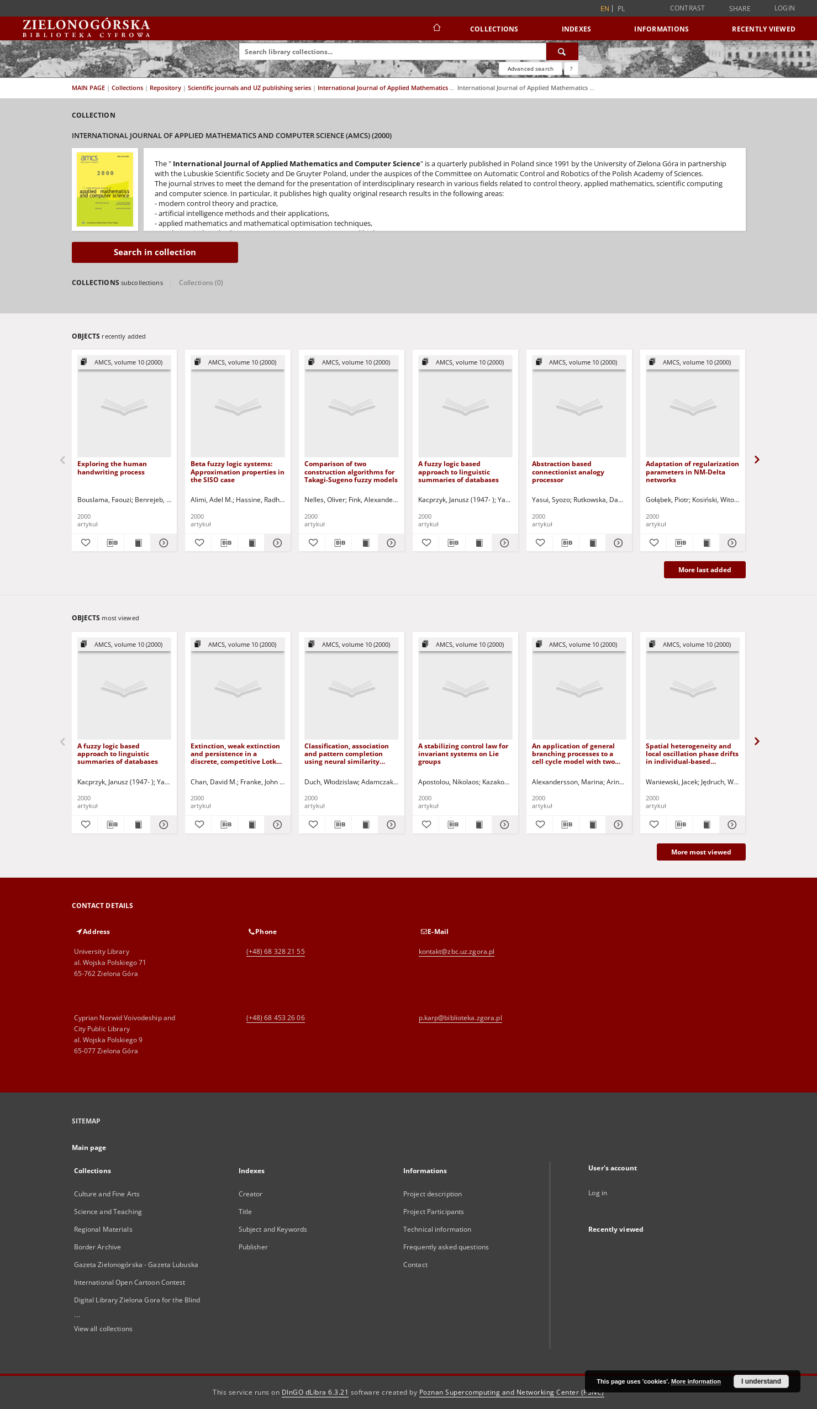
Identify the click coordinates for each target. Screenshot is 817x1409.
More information (696, 1381)
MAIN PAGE (88, 87)
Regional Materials (103, 1229)
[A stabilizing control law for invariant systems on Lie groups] (465, 689)
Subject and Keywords (273, 1229)
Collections (494, 29)
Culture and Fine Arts (107, 1194)
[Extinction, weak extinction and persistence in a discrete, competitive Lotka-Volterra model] (237, 689)
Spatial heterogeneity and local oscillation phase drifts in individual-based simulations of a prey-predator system (692, 753)
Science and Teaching (108, 1211)
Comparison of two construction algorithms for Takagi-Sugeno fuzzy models (351, 471)
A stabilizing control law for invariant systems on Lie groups (463, 753)
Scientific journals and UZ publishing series (250, 87)
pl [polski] (621, 8)
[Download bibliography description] (111, 543)
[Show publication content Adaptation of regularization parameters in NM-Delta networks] (706, 543)
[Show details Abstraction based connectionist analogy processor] (617, 543)
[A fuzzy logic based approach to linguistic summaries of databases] (465, 407)
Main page (89, 1147)
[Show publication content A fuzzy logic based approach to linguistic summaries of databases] (479, 543)
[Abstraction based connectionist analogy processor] (579, 407)
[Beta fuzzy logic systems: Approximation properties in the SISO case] (237, 407)
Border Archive (98, 1247)
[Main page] (436, 29)
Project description (432, 1194)
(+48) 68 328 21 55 (275, 951)
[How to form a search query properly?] (571, 68)
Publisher (253, 1247)
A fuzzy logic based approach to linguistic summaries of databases (458, 471)
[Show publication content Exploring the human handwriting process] (137, 543)
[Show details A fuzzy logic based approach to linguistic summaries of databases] (503, 543)
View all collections (103, 1328)
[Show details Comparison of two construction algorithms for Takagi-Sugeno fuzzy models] (390, 543)
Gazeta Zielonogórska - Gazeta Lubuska (136, 1264)
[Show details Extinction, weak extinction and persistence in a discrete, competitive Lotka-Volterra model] (276, 824)
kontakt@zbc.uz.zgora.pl (457, 951)
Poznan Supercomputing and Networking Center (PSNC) (511, 1392)
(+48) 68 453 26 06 (275, 1017)
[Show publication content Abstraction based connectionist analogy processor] (592, 543)
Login (784, 8)
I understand (761, 1381)
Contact (415, 1264)
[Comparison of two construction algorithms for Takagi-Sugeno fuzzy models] (351, 407)
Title (245, 1211)
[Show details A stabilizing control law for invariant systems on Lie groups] (503, 824)
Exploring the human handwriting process (112, 467)
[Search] (562, 51)
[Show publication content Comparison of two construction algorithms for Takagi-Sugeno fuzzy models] (365, 543)
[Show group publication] (124, 363)
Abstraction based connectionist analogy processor (568, 471)
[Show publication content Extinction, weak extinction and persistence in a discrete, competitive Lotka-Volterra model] (251, 824)
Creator (251, 1194)
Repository (166, 87)
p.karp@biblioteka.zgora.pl (460, 1017)
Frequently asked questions (446, 1247)
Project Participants (433, 1211)
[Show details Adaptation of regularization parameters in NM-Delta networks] (731, 543)
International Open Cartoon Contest (130, 1282)
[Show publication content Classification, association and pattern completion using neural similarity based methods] (365, 824)
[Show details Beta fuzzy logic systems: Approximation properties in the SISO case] (276, 543)
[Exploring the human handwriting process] (124, 407)
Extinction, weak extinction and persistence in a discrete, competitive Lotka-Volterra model (236, 753)
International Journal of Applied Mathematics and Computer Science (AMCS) (428, 87)
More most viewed (701, 852)
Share (740, 8)
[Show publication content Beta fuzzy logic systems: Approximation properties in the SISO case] (251, 543)
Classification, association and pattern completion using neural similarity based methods (346, 753)
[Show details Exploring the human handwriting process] (162, 543)
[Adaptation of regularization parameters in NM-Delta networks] (693, 407)
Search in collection (155, 252)
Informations (661, 29)
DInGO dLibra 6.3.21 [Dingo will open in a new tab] (315, 1392)
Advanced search (531, 68)
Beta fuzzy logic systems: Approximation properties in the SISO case (237, 471)
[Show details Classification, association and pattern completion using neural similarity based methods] (390, 824)
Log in (597, 1192)
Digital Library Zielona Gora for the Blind (137, 1300)
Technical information (437, 1229)
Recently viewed (763, 29)
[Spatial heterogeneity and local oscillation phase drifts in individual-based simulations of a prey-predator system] (693, 689)
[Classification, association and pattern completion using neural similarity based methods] (351, 689)
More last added (704, 569)
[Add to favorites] (85, 543)
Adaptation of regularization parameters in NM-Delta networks (692, 471)
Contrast (687, 8)
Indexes (577, 29)
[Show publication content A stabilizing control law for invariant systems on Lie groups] (479, 824)
